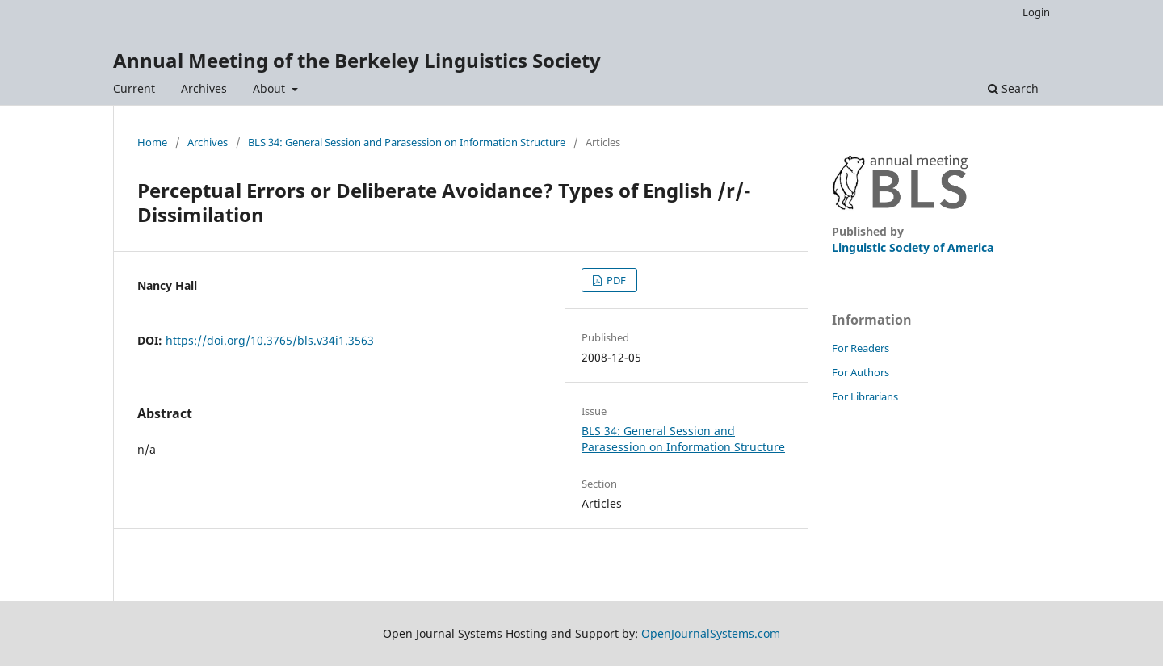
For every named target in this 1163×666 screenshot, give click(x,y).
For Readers (860, 348)
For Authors (860, 372)
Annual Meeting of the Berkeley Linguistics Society (357, 60)
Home (152, 142)
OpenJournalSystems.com (710, 633)
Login (1036, 12)
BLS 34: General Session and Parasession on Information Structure (406, 142)
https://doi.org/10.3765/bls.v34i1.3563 (270, 340)
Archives (204, 88)
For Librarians (865, 396)
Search (1013, 88)
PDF (615, 280)
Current (134, 88)
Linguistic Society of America (912, 247)
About (270, 88)
